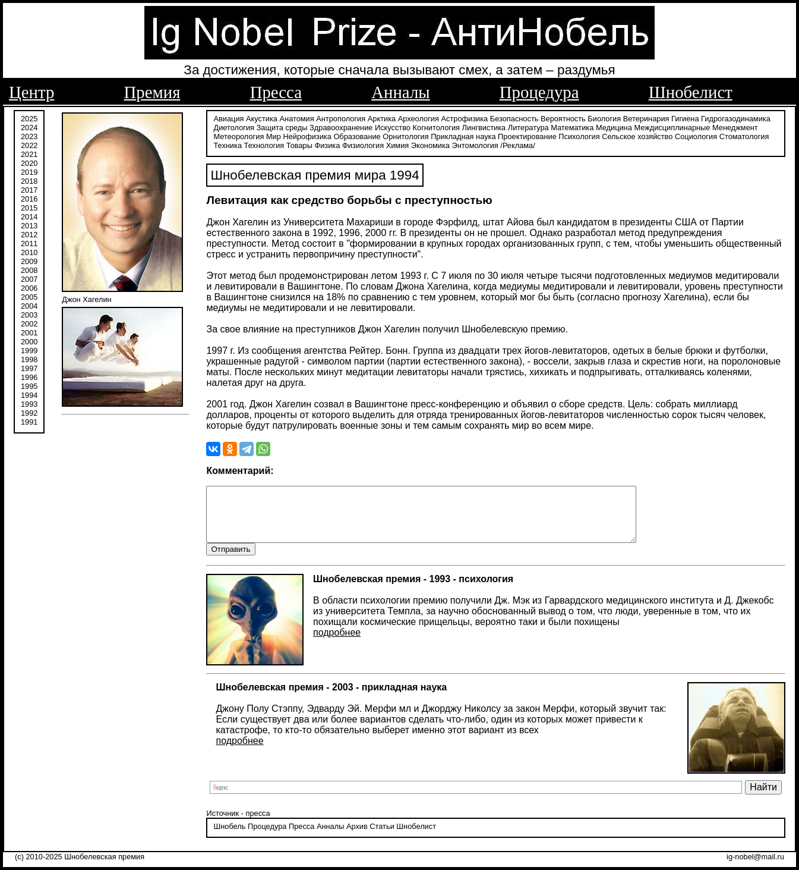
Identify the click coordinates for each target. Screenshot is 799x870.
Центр (31, 92)
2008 (29, 269)
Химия (397, 144)
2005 (29, 295)
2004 (29, 304)
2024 (29, 126)
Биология (604, 117)
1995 (29, 385)
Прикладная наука (463, 135)
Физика (327, 144)
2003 (29, 313)
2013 (29, 224)
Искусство (392, 126)
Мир (273, 135)
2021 (29, 153)
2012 (29, 233)
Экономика (430, 144)
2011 (29, 242)
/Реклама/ (517, 144)
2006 (29, 286)
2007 (29, 278)
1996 (29, 376)
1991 (29, 420)
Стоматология (744, 135)
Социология (696, 135)
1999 (29, 349)
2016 (29, 197)
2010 (29, 251)
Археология (418, 117)
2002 (29, 322)
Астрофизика (464, 117)
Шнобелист (690, 92)
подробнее (337, 642)
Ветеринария (646, 117)
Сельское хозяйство (637, 135)
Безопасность (514, 117)
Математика (572, 126)
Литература (528, 126)
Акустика (261, 117)
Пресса (276, 92)
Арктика (382, 117)
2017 (29, 188)
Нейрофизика (307, 135)
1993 (29, 402)
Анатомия (297, 117)
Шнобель (229, 837)
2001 (29, 331)
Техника (227, 144)
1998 (29, 358)
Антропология (340, 117)
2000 (29, 340)
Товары (299, 144)
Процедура (539, 92)
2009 (29, 260)
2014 (29, 215)
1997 (29, 367)
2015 (29, 206)
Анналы (400, 92)
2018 (29, 179)
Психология (578, 135)
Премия (152, 92)
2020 (29, 162)
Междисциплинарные (672, 126)
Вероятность (563, 117)
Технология (264, 144)
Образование (356, 135)
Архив (357, 837)
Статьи (382, 837)
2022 (29, 144)
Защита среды (282, 126)
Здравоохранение (341, 126)
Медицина (614, 126)
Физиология (363, 144)
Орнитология (405, 135)
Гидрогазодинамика (735, 117)
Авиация (228, 117)
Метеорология (238, 135)
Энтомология (475, 144)
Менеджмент (735, 126)
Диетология (233, 126)
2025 (29, 117)
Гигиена (685, 117)
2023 (29, 135)
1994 (29, 394)
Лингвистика (484, 126)
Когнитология (436, 126)
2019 (29, 171)
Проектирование (527, 135)
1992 (29, 411)
